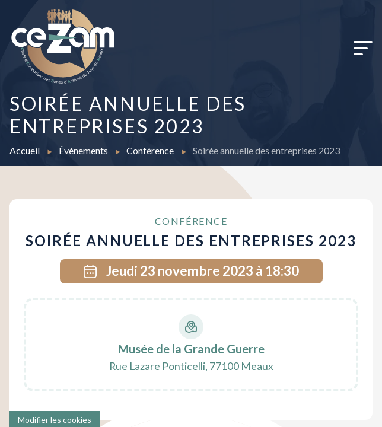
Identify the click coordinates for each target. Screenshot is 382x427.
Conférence (151, 150)
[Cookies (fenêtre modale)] (54, 419)
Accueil (25, 150)
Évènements (84, 150)
